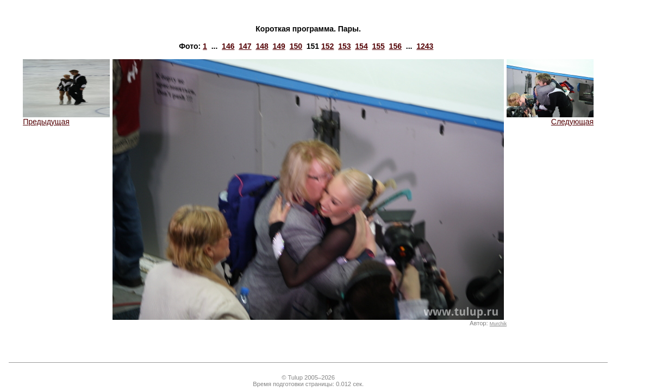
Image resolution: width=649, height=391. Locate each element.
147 (245, 46)
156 (395, 46)
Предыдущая (66, 118)
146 (228, 46)
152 (327, 46)
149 (279, 46)
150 (296, 46)
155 (378, 46)
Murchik (498, 323)
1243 (424, 46)
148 (261, 46)
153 (344, 46)
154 (361, 46)
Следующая (550, 118)
